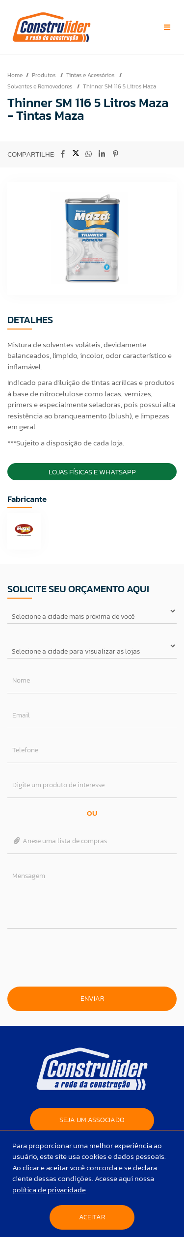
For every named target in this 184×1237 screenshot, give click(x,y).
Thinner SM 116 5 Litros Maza (119, 86)
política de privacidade (49, 1189)
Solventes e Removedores (40, 86)
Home (15, 75)
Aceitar (92, 1217)
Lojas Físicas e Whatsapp (92, 471)
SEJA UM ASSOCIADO (92, 1120)
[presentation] (92, 957)
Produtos (44, 75)
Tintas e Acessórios (91, 75)
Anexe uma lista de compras (59, 841)
